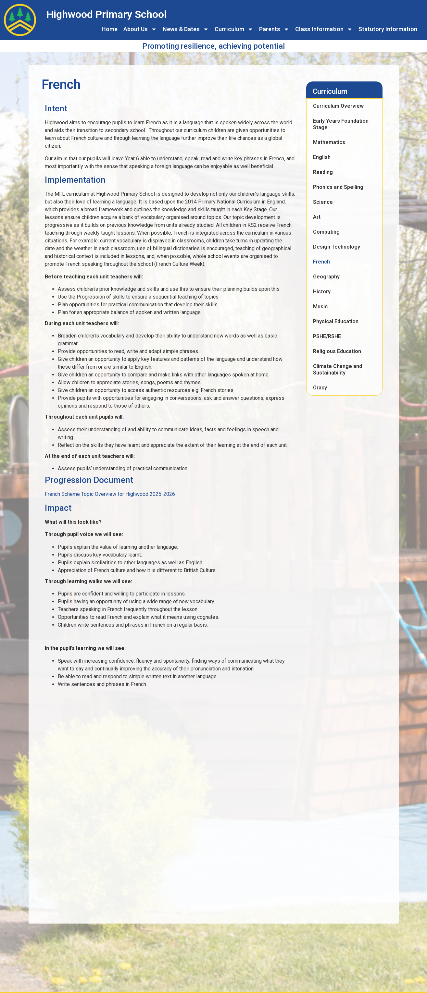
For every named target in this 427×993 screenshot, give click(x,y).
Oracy (320, 388)
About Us (140, 29)
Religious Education (337, 351)
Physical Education (335, 321)
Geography (326, 277)
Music (320, 306)
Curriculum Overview (338, 106)
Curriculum (234, 29)
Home (110, 29)
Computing (326, 232)
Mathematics (329, 142)
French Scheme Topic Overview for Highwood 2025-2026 (110, 494)
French (321, 262)
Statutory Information (387, 29)
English (322, 157)
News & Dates (186, 29)
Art (316, 217)
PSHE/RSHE (327, 336)
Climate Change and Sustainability (337, 369)
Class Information (324, 29)
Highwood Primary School (106, 14)
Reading (323, 172)
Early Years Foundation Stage (341, 124)
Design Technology (336, 247)
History (322, 291)
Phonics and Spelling (338, 187)
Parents (274, 29)
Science (323, 202)
